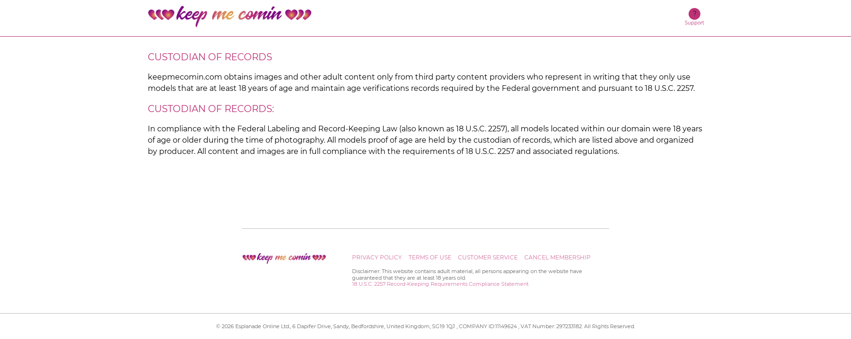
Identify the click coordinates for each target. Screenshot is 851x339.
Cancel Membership (557, 257)
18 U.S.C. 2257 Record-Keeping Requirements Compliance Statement (440, 284)
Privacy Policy (377, 257)
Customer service (488, 257)
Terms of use (430, 257)
